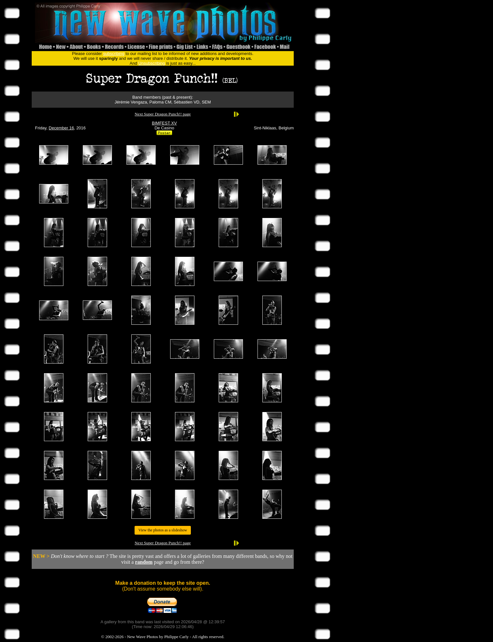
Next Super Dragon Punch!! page (163, 114)
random (143, 562)
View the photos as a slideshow (162, 530)
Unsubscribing (151, 63)
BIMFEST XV (164, 123)
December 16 (61, 127)
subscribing (114, 53)
